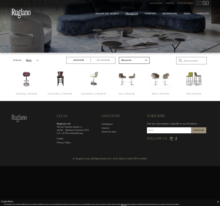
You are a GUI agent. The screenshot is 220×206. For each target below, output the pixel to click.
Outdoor (103, 60)
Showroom (169, 13)
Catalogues (156, 3)
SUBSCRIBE (198, 130)
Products (131, 13)
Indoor (78, 60)
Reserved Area (185, 3)
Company (150, 13)
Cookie (60, 138)
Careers (169, 3)
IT (199, 3)
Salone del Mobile (107, 13)
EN (205, 3)
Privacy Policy (64, 142)
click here (124, 204)
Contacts (203, 13)
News (187, 13)
